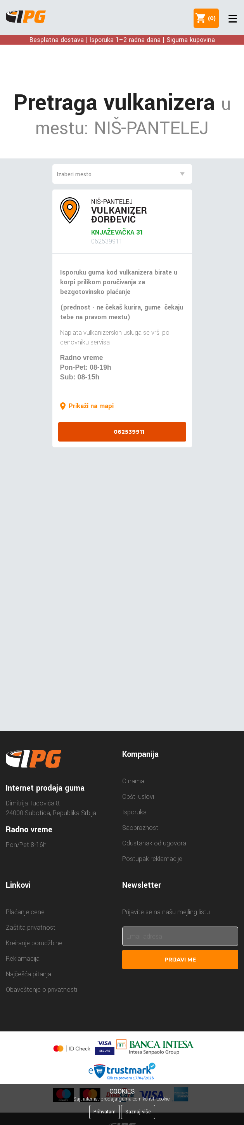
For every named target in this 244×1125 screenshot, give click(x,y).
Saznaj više (138, 1111)
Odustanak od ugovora (154, 843)
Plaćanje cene (25, 912)
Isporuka (134, 812)
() (210, 18)
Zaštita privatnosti (31, 927)
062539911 (129, 431)
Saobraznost (140, 827)
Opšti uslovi (138, 796)
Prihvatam (104, 1111)
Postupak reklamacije (152, 858)
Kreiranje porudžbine (34, 943)
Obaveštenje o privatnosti (41, 989)
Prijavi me (180, 959)
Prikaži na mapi (91, 406)
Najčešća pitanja (28, 974)
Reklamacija (23, 958)
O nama (133, 781)
